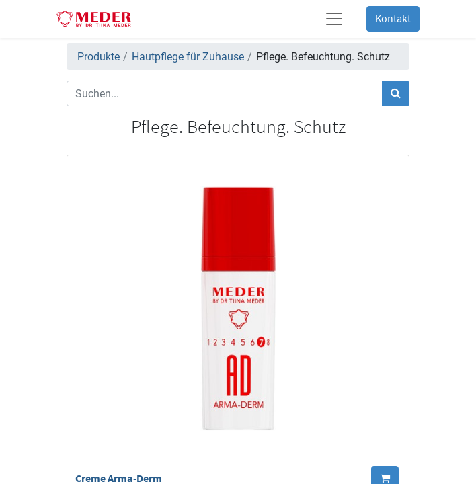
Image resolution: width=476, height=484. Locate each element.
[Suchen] (395, 93)
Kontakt (393, 19)
